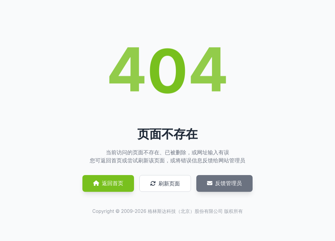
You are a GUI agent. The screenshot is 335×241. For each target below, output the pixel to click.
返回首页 (108, 183)
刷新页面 (165, 183)
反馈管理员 (224, 183)
